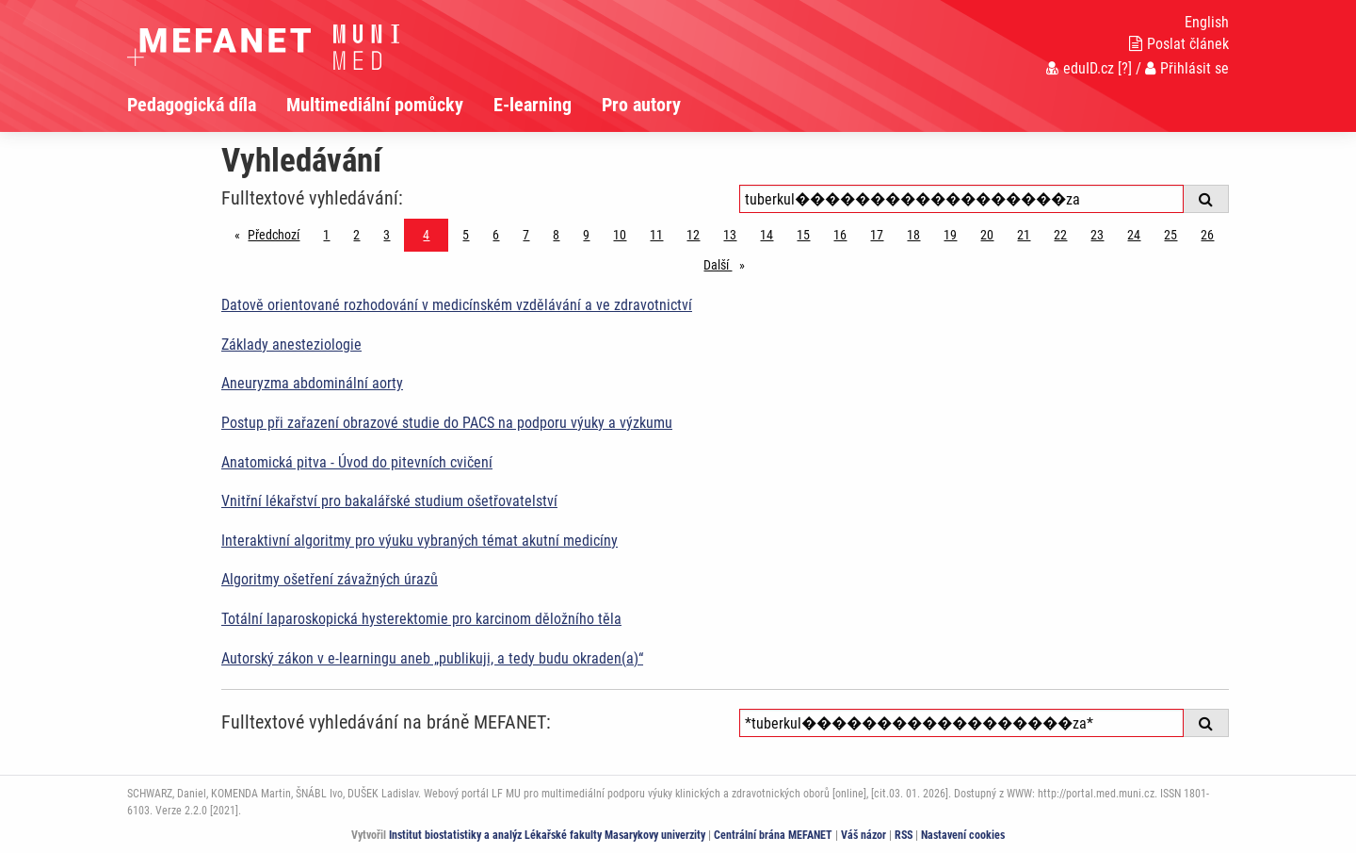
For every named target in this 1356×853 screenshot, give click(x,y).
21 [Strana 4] (1023, 234)
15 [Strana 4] (803, 234)
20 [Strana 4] (986, 234)
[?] (1125, 68)
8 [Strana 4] (556, 234)
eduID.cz (1080, 68)
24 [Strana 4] (1133, 234)
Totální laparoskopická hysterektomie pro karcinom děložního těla (421, 619)
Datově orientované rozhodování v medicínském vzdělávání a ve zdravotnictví (456, 305)
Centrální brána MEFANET (773, 835)
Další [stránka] (728, 263)
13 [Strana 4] (729, 234)
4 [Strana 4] (426, 234)
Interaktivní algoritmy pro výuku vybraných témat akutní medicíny (419, 541)
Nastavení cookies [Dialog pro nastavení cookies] (963, 835)
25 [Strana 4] (1170, 234)
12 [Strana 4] (693, 234)
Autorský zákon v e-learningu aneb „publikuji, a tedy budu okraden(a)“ (432, 658)
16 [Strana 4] (840, 234)
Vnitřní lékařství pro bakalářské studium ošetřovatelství (389, 501)
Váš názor (863, 835)
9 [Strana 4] (586, 234)
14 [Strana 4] (766, 234)
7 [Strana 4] (526, 234)
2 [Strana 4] (356, 234)
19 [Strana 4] (950, 234)
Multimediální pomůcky (374, 104)
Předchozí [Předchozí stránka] (278, 233)
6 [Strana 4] (495, 234)
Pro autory (641, 104)
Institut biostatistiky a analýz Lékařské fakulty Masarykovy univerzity (547, 835)
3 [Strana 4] (386, 234)
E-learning (532, 104)
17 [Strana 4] (876, 234)
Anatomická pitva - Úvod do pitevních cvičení (356, 462)
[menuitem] (206, 104)
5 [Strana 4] (465, 234)
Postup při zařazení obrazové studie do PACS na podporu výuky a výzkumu (446, 423)
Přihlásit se (1187, 68)
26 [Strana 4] (1207, 234)
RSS (903, 835)
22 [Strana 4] (1060, 234)
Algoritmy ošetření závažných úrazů (329, 579)
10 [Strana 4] (619, 234)
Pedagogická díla (191, 104)
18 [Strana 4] (913, 234)
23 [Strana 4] (1097, 234)
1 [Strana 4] (326, 234)
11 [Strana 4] (656, 234)
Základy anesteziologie (291, 344)
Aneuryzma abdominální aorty (312, 383)
